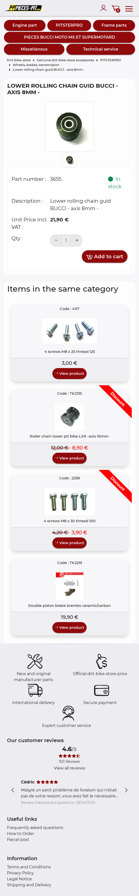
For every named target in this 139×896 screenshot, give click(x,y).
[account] (104, 8)
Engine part (24, 25)
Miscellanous (34, 49)
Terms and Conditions (29, 867)
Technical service (100, 49)
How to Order (20, 833)
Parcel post (18, 839)
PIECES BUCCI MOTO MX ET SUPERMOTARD (69, 37)
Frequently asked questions (35, 827)
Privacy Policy (20, 873)
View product (69, 373)
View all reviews (69, 768)
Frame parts (114, 25)
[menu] (129, 8)
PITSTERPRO (69, 25)
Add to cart (104, 257)
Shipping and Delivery (29, 885)
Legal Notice (19, 879)
